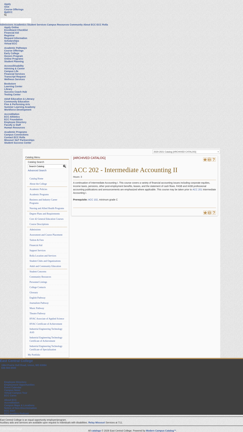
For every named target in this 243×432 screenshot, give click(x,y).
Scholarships (11, 40)
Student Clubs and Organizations (45, 261)
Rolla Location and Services (43, 255)
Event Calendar (12, 387)
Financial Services (14, 74)
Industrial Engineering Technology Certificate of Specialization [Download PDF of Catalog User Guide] (46, 348)
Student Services (36, 24)
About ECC (89, 24)
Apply (7, 4)
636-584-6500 (8, 368)
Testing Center (12, 94)
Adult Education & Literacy (19, 99)
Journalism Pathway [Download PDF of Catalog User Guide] (39, 303)
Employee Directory (15, 122)
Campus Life (11, 71)
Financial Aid (11, 32)
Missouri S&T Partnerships (19, 140)
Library (8, 89)
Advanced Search (37, 170)
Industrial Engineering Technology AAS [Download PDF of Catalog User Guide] (46, 331)
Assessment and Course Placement (46, 235)
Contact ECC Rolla (14, 137)
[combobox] (186, 152)
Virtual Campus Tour (15, 393)
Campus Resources (58, 24)
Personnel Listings (38, 282)
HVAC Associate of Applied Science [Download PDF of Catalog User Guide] (47, 318)
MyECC (8, 12)
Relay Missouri (96, 422)
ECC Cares (10, 395)
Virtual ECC (10, 43)
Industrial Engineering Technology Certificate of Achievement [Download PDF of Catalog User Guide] (46, 339)
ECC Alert (9, 410)
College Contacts (38, 287)
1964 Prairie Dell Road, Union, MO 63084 (24, 365)
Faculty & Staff (12, 125)
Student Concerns (38, 271)
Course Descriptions (39, 224)
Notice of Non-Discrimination (20, 408)
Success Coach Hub (15, 91)
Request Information (15, 38)
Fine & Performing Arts (17, 104)
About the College (38, 184)
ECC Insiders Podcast (16, 413)
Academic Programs (15, 132)
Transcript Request (15, 76)
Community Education (16, 101)
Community (76, 24)
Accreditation (11, 114)
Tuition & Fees (37, 240)
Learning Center (13, 86)
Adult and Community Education (45, 266)
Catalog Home (36, 178)
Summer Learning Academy (19, 107)
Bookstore (10, 83)
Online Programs (13, 58)
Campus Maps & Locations (19, 405)
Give (6, 6)
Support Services (38, 250)
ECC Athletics (12, 116)
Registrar (9, 35)
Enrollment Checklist (16, 30)
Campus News (12, 390)
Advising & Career (14, 68)
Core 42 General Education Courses (46, 219)
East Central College (16, 361)
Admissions (6, 24)
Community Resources (40, 277)
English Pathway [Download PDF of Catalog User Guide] (38, 297)
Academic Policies (38, 189)
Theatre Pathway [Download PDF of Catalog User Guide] (37, 313)
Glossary (34, 292)
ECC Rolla (102, 24)
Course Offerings (13, 9)
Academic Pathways (15, 48)
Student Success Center (17, 142)
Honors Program (13, 56)
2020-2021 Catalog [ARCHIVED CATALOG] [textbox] (175, 152)
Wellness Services (14, 79)
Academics (20, 24)
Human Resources (14, 127)
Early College (11, 53)
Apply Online (11, 27)
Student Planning (14, 61)
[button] (5, 15)
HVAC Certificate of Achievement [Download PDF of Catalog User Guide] (46, 324)
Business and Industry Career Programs (43, 201)
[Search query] (16, 20)
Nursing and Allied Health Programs (47, 208)
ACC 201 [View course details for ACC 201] (197, 189)
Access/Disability (14, 65)
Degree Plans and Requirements (45, 213)
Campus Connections (16, 134)
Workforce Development (17, 109)
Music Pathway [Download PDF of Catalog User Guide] (37, 308)
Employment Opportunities (19, 384)
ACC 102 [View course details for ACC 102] (93, 199)
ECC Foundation (13, 119)
